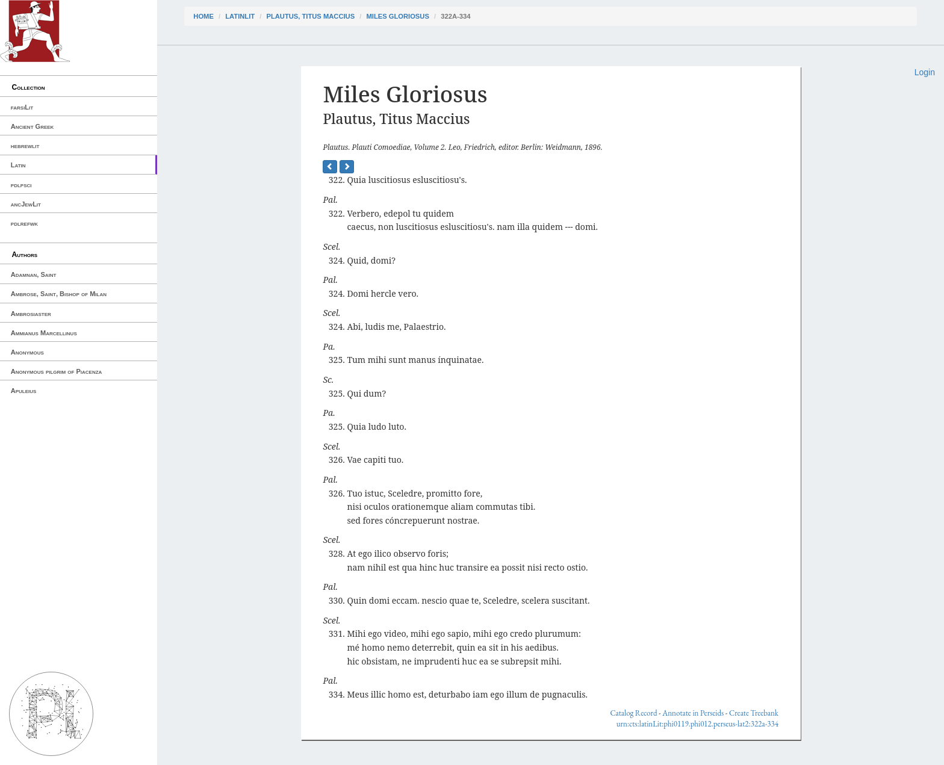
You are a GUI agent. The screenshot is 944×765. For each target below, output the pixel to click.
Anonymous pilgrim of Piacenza (56, 371)
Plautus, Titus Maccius (310, 16)
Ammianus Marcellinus (44, 332)
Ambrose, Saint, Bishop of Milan (59, 293)
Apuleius (24, 390)
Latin (18, 165)
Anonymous (27, 352)
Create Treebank (753, 713)
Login (924, 72)
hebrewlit (25, 145)
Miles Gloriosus (397, 16)
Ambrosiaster (31, 313)
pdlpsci (21, 184)
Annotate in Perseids (693, 713)
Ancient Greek (32, 126)
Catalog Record (633, 713)
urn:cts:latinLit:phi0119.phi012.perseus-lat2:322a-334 (697, 724)
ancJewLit (26, 204)
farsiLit (22, 107)
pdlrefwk (24, 223)
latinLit (240, 16)
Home (203, 16)
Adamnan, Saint (34, 274)
